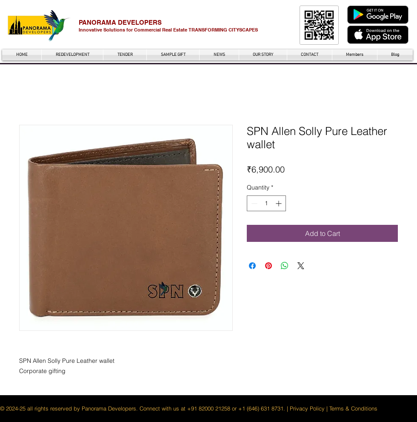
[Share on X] (301, 266)
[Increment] (279, 203)
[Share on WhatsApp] (285, 266)
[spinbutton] (266, 203)
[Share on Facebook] (252, 266)
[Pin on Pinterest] (268, 266)
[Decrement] (253, 203)
